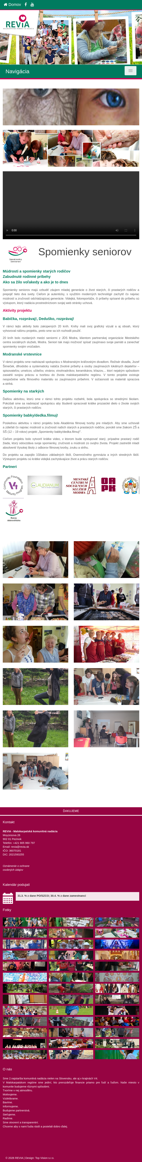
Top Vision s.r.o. (44, 1157)
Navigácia (17, 71)
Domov (12, 4)
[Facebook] (26, 4)
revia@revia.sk (20, 846)
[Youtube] (32, 4)
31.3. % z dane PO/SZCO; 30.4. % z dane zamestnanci (52, 895)
